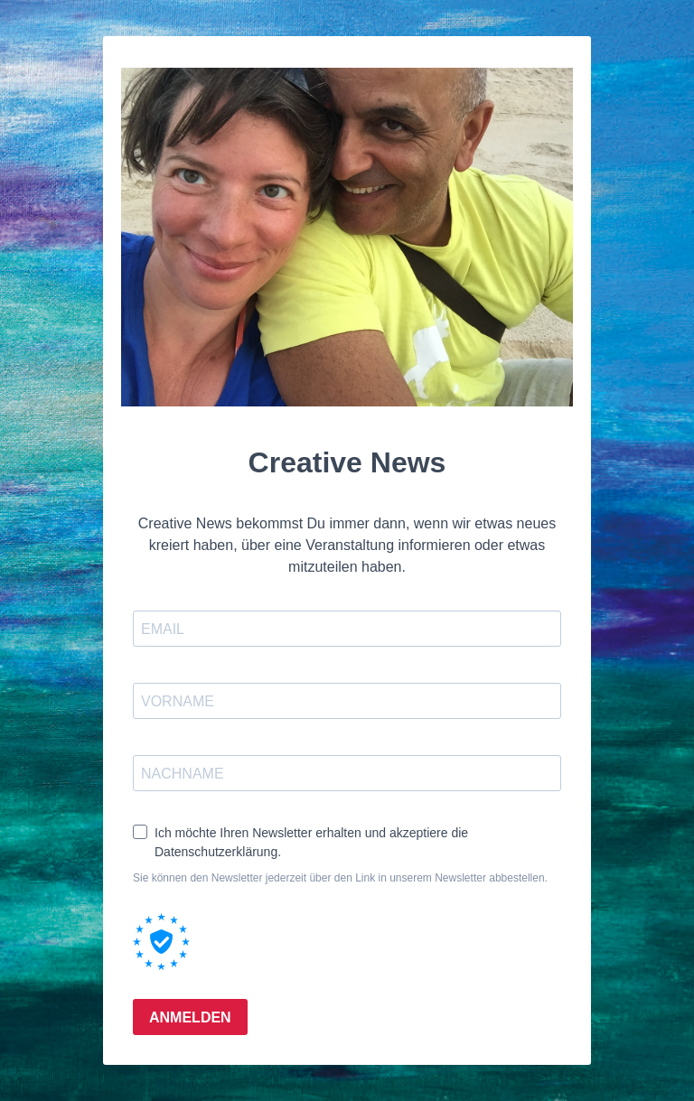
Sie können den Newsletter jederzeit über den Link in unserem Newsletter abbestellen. (340, 878)
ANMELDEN (190, 1017)
